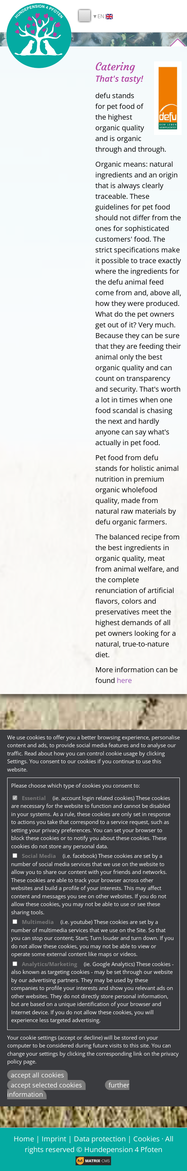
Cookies (146, 1139)
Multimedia (38, 921)
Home (24, 1139)
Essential (34, 797)
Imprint (54, 1139)
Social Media (39, 855)
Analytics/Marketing (49, 964)
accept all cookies (37, 1075)
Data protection (100, 1139)
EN (105, 16)
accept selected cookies (46, 1085)
